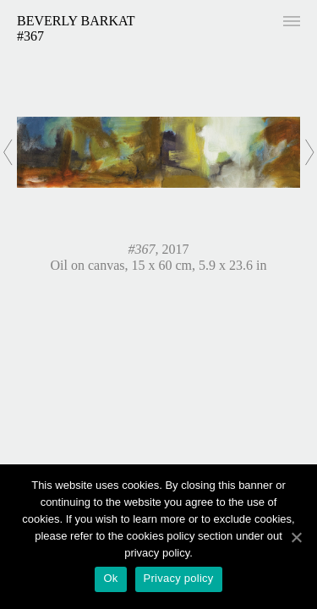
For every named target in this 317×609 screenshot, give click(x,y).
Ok (110, 578)
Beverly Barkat (76, 21)
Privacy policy (179, 578)
